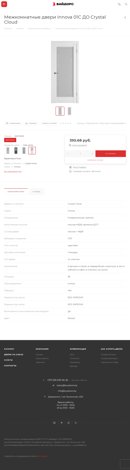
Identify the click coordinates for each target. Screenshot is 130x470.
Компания (42, 349)
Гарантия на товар (109, 362)
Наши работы (42, 358)
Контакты (10, 365)
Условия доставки (109, 358)
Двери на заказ (13, 354)
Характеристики (16, 192)
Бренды (73, 366)
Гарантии (40, 362)
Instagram (54, 423)
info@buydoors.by (67, 391)
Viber (76, 423)
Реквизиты (75, 362)
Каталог (9, 349)
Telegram (61, 423)
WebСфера (42, 456)
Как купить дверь (112, 349)
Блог (72, 354)
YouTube (69, 423)
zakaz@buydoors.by (67, 385)
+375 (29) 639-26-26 (57, 380)
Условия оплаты (108, 354)
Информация (78, 349)
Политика (74, 358)
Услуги (8, 360)
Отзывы (36, 192)
